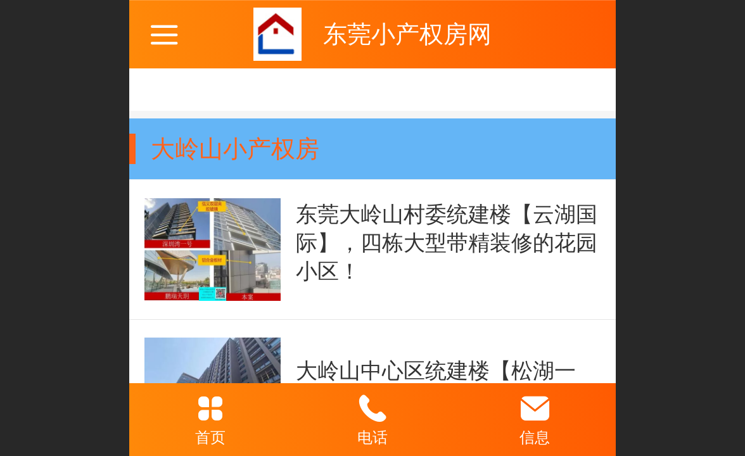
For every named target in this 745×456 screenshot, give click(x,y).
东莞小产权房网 (407, 34)
